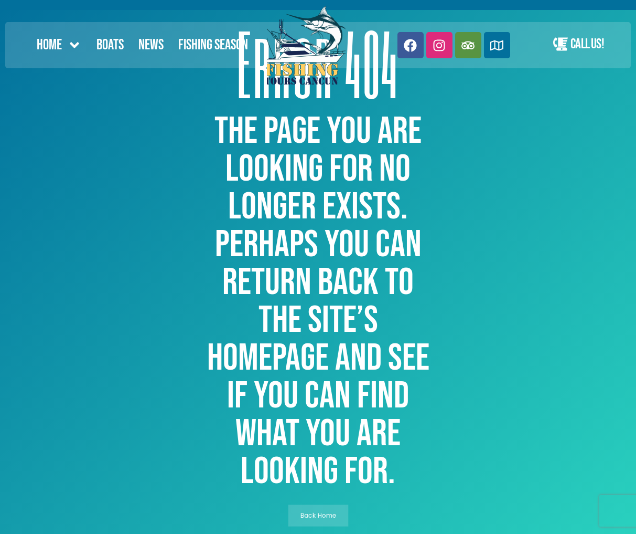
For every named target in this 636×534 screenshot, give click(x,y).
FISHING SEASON (213, 45)
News (151, 45)
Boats (110, 45)
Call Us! (587, 44)
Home (59, 45)
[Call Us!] (560, 44)
